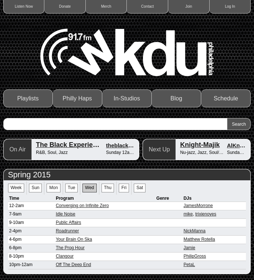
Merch (106, 6)
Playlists (28, 98)
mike (188, 214)
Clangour (65, 256)
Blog (176, 98)
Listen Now (24, 6)
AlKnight (238, 145)
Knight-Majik (200, 144)
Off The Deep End (73, 264)
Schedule (226, 98)
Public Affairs (68, 222)
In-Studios (127, 98)
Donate (65, 6)
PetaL (189, 264)
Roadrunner (67, 230)
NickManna (195, 230)
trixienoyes (205, 214)
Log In (230, 6)
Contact (147, 6)
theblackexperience (131, 145)
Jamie (189, 247)
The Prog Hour (70, 247)
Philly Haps (77, 98)
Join (188, 6)
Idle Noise (65, 214)
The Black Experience (70, 144)
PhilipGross (195, 256)
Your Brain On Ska (74, 239)
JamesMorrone (198, 205)
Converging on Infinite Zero (82, 205)
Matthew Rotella (199, 239)
